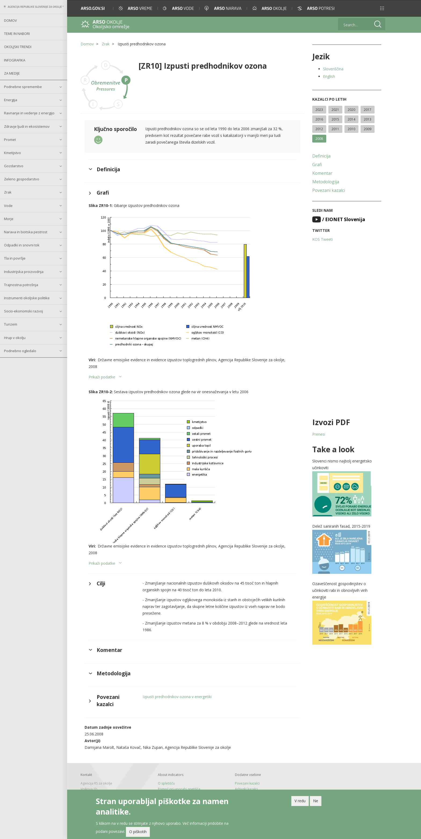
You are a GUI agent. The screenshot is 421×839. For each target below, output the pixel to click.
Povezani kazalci (328, 190)
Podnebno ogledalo (20, 350)
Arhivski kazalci (246, 789)
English (329, 76)
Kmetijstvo (12, 152)
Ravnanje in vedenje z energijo (29, 113)
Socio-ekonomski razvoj (23, 311)
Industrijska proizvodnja (23, 271)
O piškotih (138, 831)
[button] (382, 8)
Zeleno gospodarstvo (21, 179)
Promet (10, 139)
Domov (10, 20)
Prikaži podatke (102, 377)
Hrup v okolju (15, 337)
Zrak (8, 192)
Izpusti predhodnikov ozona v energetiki (177, 696)
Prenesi (318, 434)
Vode (8, 205)
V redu (300, 800)
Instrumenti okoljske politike (27, 298)
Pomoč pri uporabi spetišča (179, 789)
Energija (10, 99)
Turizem (10, 324)
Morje (8, 218)
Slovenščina (333, 68)
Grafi (317, 164)
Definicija (321, 156)
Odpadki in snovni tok (21, 245)
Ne (315, 800)
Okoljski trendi (17, 46)
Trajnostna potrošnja (21, 284)
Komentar (322, 173)
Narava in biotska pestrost (25, 231)
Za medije (12, 73)
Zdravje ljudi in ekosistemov (27, 126)
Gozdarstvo (13, 165)
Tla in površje (15, 258)
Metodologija (325, 182)
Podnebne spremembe (23, 86)
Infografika (14, 60)
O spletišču (166, 783)
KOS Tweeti (322, 239)
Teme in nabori (17, 33)
